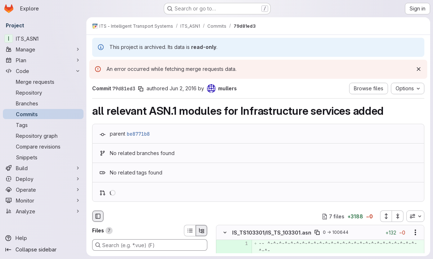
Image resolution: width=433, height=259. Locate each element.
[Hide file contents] (225, 232)
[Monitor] (43, 200)
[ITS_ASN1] (43, 38)
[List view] (189, 230)
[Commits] (43, 114)
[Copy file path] (317, 232)
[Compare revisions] (43, 146)
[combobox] (415, 216)
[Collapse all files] (397, 216)
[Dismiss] (418, 69)
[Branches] (43, 103)
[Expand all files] (386, 216)
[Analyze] (43, 211)
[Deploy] (43, 179)
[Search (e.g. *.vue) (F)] (149, 245)
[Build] (43, 168)
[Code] (43, 71)
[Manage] (43, 49)
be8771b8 (138, 134)
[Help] (43, 238)
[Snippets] (43, 157)
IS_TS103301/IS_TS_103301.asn (271, 233)
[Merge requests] (43, 82)
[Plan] (43, 60)
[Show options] (415, 232)
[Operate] (43, 190)
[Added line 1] (242, 243)
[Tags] (43, 125)
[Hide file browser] (98, 216)
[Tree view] (201, 230)
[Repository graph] (43, 136)
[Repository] (43, 92)
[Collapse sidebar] (43, 250)
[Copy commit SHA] (140, 89)
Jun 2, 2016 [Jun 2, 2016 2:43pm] (183, 88)
